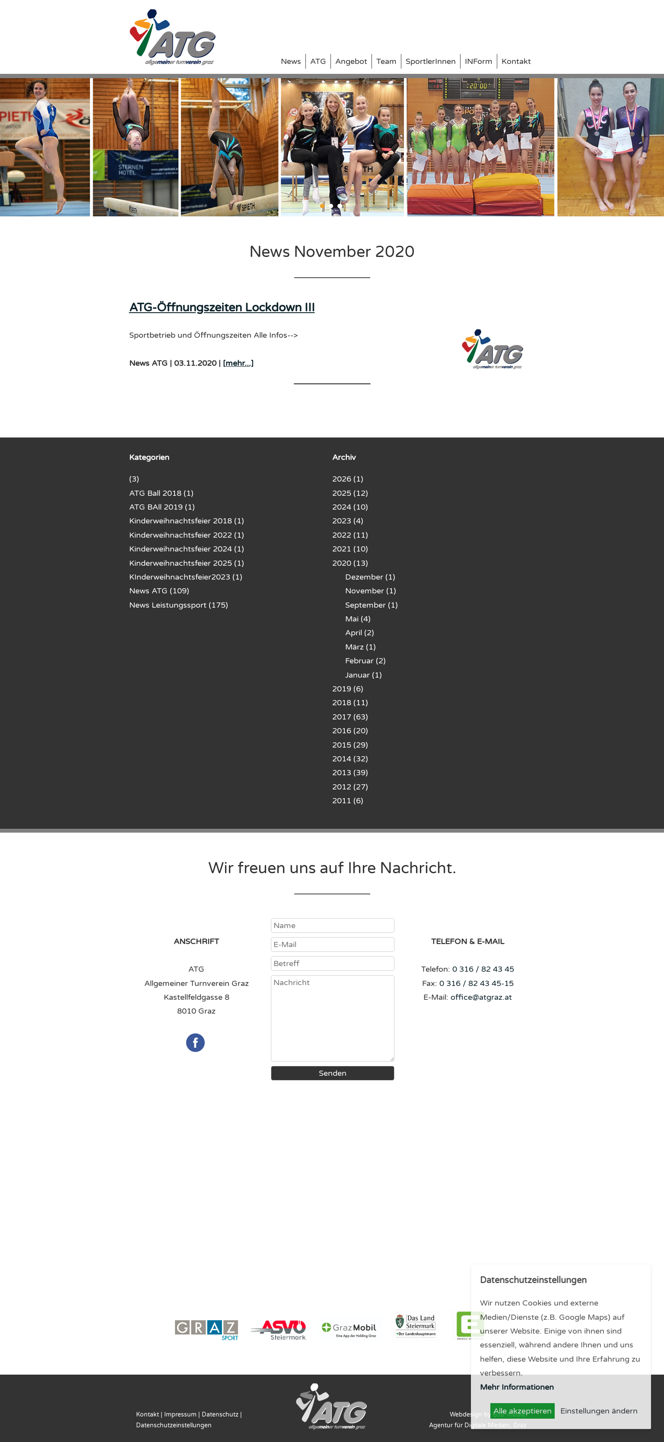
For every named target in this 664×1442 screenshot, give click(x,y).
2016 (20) (350, 730)
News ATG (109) (159, 591)
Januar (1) (363, 675)
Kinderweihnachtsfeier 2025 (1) (186, 563)
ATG (318, 61)
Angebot (351, 61)
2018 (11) (350, 702)
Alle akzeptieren (522, 1411)
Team (386, 61)
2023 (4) (347, 521)
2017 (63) (350, 717)
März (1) (360, 647)
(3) (134, 479)
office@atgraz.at (481, 997)
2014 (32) (350, 759)
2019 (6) (347, 689)
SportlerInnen (431, 61)
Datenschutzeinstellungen (174, 1425)
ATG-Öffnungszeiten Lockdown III (222, 308)
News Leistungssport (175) (178, 605)
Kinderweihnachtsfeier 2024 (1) (186, 549)
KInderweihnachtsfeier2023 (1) (185, 577)
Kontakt (516, 61)
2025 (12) (350, 493)
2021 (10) (350, 549)
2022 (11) (350, 535)
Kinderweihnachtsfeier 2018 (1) (186, 521)
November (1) (370, 591)
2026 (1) (347, 479)
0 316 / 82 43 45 (483, 969)
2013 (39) (350, 772)
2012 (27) (350, 787)
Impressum (180, 1414)
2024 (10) (350, 507)
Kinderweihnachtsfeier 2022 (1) (186, 535)
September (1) (371, 605)
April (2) (359, 632)
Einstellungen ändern (599, 1411)
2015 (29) (350, 745)
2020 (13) (350, 563)
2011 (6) (347, 800)
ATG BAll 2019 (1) (162, 507)
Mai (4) (358, 619)
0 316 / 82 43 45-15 (476, 983)
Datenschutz (220, 1414)
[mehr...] (238, 363)
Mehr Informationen (517, 1387)
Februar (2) (365, 661)
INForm (478, 61)
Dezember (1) (370, 577)
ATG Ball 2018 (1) (161, 493)
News (291, 61)
